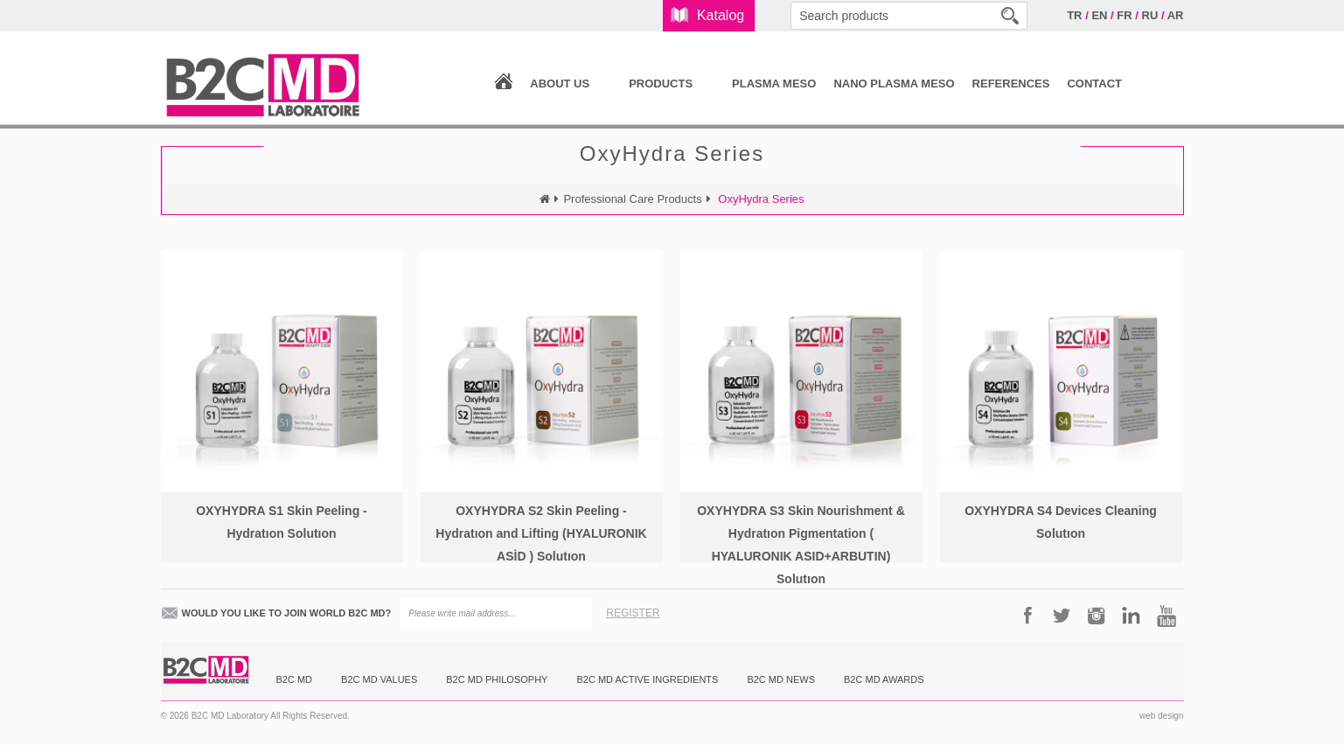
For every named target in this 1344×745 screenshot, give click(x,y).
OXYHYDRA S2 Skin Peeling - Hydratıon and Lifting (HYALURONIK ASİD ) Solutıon (540, 533)
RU (1150, 15)
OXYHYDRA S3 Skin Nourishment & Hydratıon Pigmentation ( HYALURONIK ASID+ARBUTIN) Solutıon (801, 545)
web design (1161, 716)
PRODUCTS (661, 83)
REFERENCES (1011, 83)
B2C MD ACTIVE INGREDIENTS (647, 679)
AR (1175, 15)
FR (1124, 15)
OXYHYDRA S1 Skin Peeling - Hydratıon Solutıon (281, 522)
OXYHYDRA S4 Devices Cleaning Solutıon (1060, 522)
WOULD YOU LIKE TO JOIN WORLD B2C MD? (287, 613)
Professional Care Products (632, 198)
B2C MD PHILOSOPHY (496, 679)
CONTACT (1094, 83)
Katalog (720, 15)
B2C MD (294, 679)
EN (1099, 15)
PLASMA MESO (774, 83)
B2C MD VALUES (379, 679)
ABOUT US (559, 83)
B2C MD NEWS (781, 679)
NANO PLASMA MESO (893, 83)
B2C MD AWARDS (883, 679)
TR (1074, 15)
